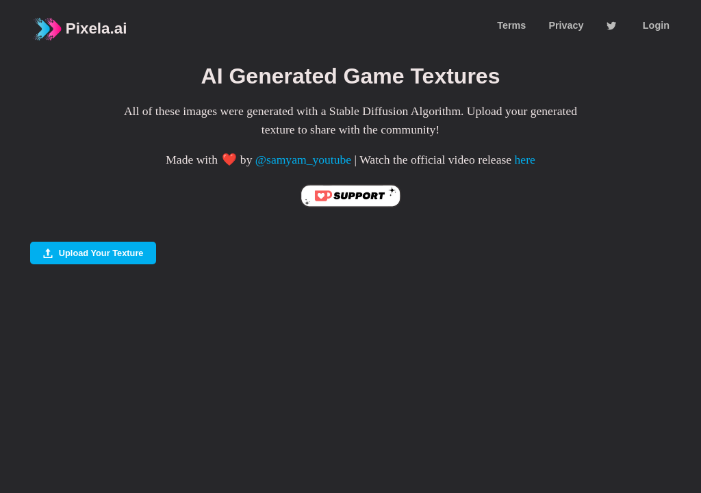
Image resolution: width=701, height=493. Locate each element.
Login (656, 25)
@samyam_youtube (303, 159)
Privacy (565, 25)
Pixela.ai (79, 29)
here (525, 159)
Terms (511, 25)
